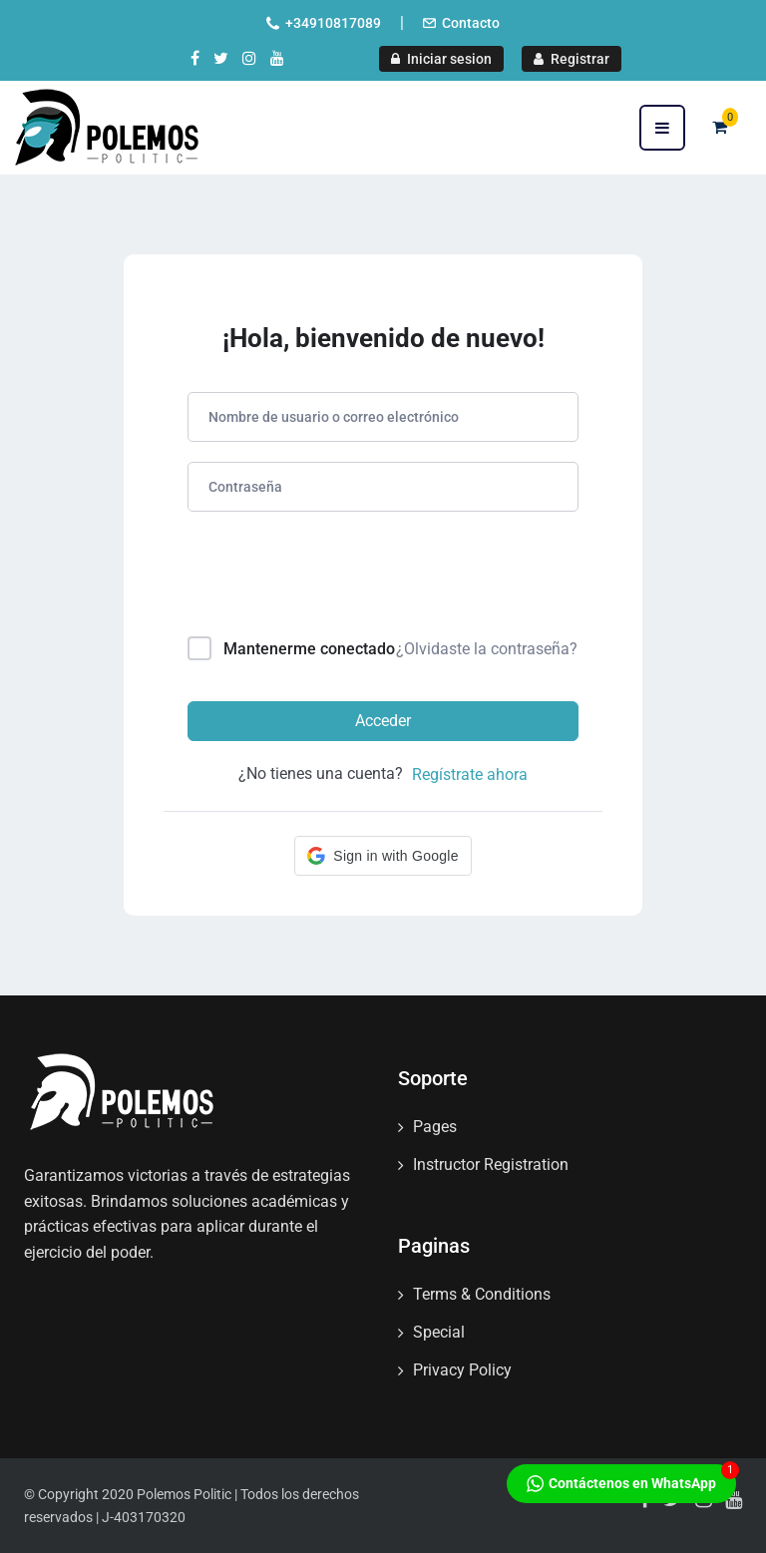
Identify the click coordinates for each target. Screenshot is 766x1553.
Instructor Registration (491, 1164)
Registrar (571, 59)
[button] (382, 856)
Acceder (383, 720)
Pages (435, 1126)
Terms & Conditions (482, 1294)
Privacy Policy (462, 1369)
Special (439, 1332)
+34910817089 (333, 23)
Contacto (471, 23)
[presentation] (323, 578)
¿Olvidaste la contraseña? (486, 648)
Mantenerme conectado (309, 648)
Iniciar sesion (441, 59)
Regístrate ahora (470, 774)
